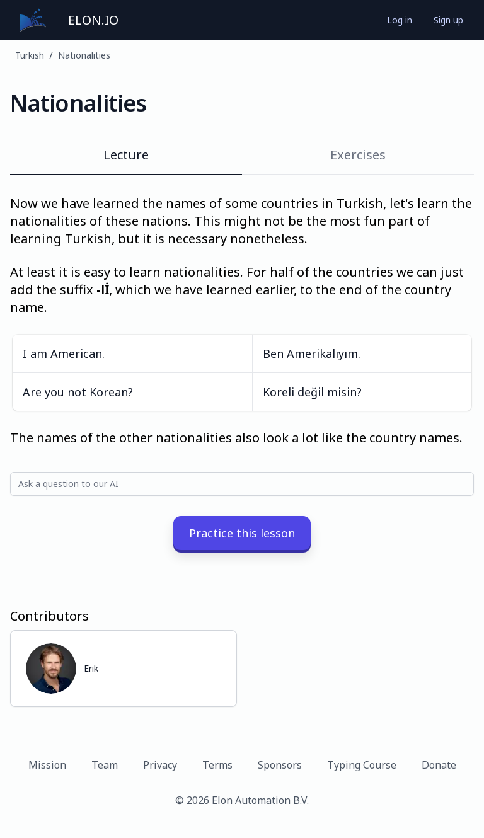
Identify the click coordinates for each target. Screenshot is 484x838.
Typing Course (361, 765)
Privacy (160, 765)
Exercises (358, 154)
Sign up (448, 20)
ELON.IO (93, 19)
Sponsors (280, 765)
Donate (439, 765)
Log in (399, 20)
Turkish (29, 55)
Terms (217, 765)
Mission (47, 765)
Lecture (126, 154)
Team (104, 765)
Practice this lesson (242, 533)
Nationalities (84, 55)
